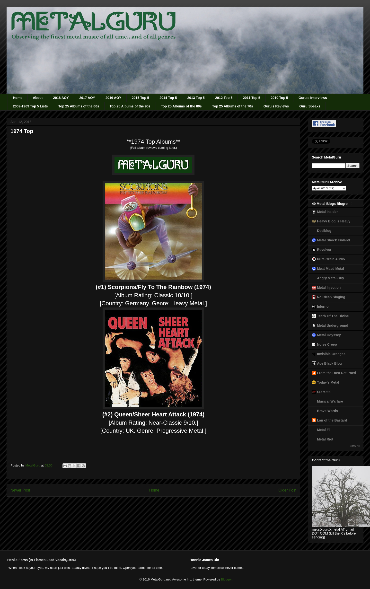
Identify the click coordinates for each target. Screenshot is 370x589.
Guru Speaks (309, 106)
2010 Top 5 (279, 98)
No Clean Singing (331, 297)
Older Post (287, 490)
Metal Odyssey (329, 335)
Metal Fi (323, 430)
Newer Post (20, 490)
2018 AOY (61, 98)
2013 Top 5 (196, 98)
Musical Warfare (330, 401)
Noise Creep (327, 344)
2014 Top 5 (168, 98)
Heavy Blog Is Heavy (333, 221)
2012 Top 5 (223, 98)
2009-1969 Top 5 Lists (30, 106)
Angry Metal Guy (330, 278)
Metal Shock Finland (333, 240)
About (38, 98)
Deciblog (324, 231)
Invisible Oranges (331, 354)
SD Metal (324, 392)
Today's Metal (328, 382)
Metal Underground (332, 325)
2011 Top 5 (251, 98)
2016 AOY (113, 98)
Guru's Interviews (313, 98)
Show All (355, 445)
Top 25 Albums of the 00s (78, 106)
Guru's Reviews (276, 106)
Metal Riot (325, 439)
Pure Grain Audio (331, 259)
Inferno (322, 306)
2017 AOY (87, 98)
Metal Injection (329, 288)
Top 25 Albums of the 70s (232, 106)
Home (17, 98)
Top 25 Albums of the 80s (181, 106)
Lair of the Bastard (332, 420)
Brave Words (327, 411)
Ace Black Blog (329, 363)
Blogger (226, 579)
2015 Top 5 (140, 98)
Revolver (324, 250)
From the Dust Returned (336, 373)
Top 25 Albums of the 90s (130, 106)
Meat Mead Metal (330, 269)
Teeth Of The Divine (333, 316)
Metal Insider (327, 212)
